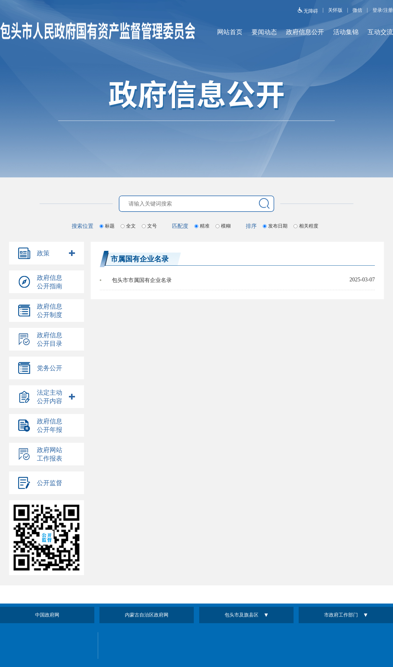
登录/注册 (382, 10)
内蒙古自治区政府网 (146, 614)
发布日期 (277, 225)
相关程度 (308, 225)
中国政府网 (47, 614)
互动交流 (380, 32)
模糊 (226, 225)
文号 (152, 225)
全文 (131, 225)
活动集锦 (346, 32)
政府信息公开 (305, 32)
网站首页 (229, 32)
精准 (204, 225)
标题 (110, 225)
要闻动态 (264, 32)
